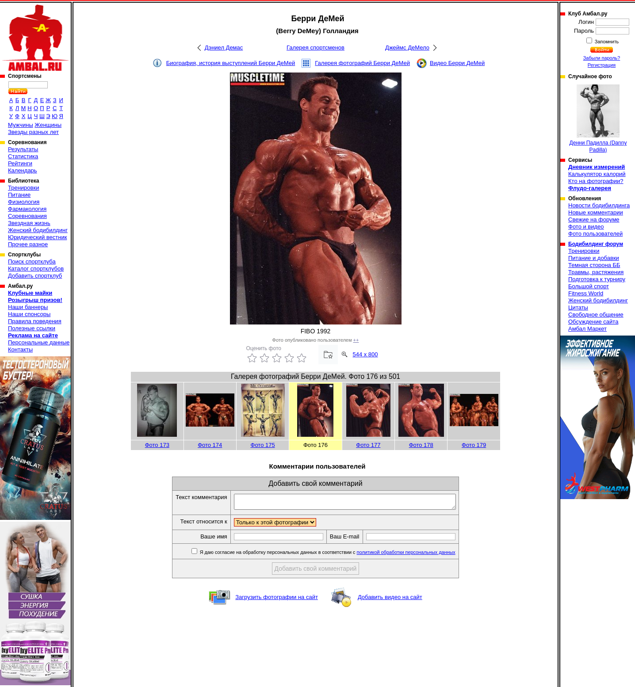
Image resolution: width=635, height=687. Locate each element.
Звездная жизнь (29, 223)
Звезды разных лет (33, 132)
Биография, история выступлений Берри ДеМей (230, 63)
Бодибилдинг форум (595, 244)
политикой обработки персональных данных (419, 554)
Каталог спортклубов (36, 268)
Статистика (23, 156)
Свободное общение (596, 314)
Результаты (23, 149)
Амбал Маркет (587, 328)
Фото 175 (263, 445)
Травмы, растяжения (596, 272)
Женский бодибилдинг (38, 230)
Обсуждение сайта (593, 321)
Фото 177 (368, 445)
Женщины (47, 125)
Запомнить (606, 41)
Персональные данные (39, 342)
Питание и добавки (593, 258)
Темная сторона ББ (594, 265)
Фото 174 (210, 445)
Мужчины (20, 125)
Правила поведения (34, 321)
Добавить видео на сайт (390, 599)
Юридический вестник (37, 237)
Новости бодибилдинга (599, 205)
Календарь (22, 170)
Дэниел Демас (224, 47)
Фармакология (27, 209)
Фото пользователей (595, 233)
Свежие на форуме (594, 219)
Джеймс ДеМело (407, 47)
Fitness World (585, 293)
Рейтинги (20, 163)
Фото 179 (474, 445)
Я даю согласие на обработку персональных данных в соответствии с (340, 554)
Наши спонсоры (29, 314)
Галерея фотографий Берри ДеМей (362, 63)
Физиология (23, 201)
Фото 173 (157, 445)
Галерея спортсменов (315, 47)
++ (356, 340)
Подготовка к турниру (596, 279)
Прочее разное (28, 244)
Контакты (20, 349)
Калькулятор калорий (597, 174)
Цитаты (578, 307)
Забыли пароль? (601, 58)
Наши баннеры (28, 307)
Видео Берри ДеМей (457, 63)
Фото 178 (421, 445)
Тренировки (23, 187)
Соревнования (27, 216)
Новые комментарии (595, 212)
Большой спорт (588, 286)
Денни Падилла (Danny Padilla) (598, 118)
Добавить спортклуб (35, 275)
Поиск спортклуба (32, 261)
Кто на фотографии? (596, 181)
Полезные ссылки (31, 328)
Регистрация (602, 65)
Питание (19, 194)
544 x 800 (365, 354)
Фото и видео (586, 226)
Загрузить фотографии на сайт (276, 599)
